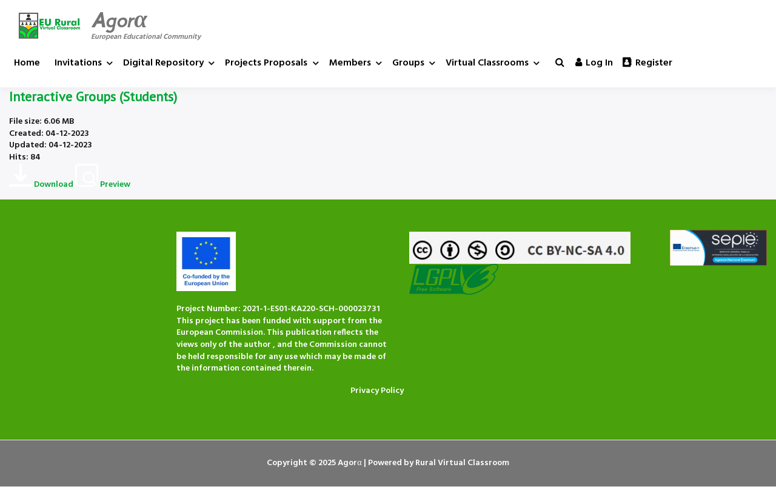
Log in (594, 63)
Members (350, 63)
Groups (408, 63)
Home (27, 63)
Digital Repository (163, 63)
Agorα (119, 20)
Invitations (78, 63)
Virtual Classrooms (487, 63)
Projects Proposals (266, 63)
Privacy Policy (377, 391)
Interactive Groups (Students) (93, 96)
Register (647, 63)
